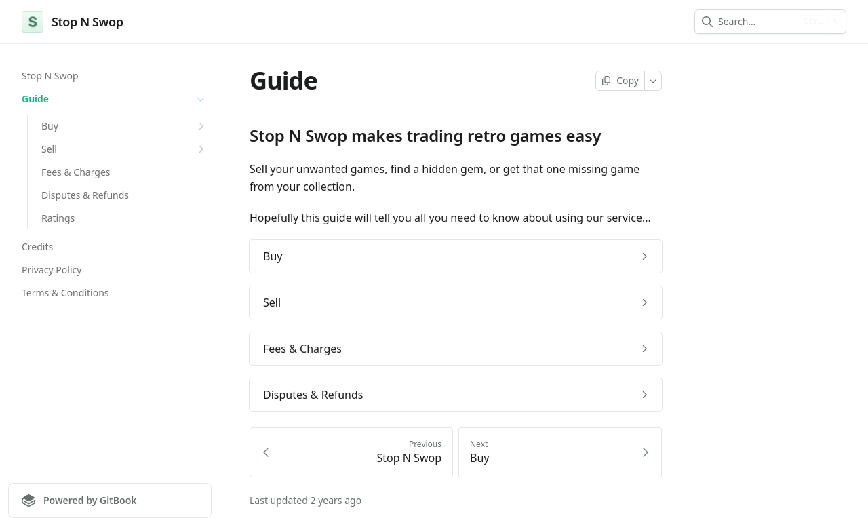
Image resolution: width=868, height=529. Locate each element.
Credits (37, 246)
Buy (124, 126)
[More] (653, 81)
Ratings (58, 218)
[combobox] (756, 22)
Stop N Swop (50, 75)
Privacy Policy (51, 269)
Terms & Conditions (65, 292)
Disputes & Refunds (85, 195)
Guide (115, 99)
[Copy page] (620, 81)
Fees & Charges (76, 171)
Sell (124, 149)
